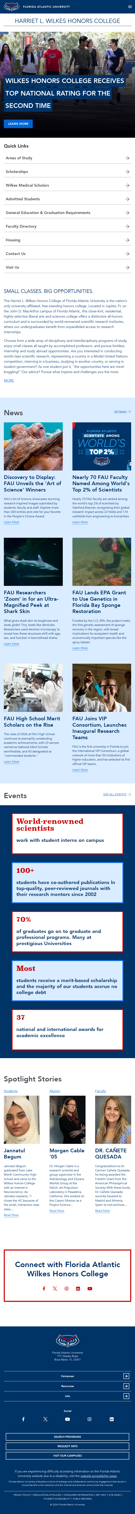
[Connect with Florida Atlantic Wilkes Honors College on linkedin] (78, 1289)
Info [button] (67, 1396)
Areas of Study (19, 158)
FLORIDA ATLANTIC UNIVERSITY (46, 7)
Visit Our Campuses (67, 1456)
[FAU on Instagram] (89, 1419)
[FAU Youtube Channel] (67, 1419)
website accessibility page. (98, 1476)
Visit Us (12, 267)
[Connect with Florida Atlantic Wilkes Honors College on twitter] (55, 1289)
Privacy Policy (22, 1494)
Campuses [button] (67, 1376)
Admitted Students (23, 199)
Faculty (100, 1091)
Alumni (54, 1091)
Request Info (68, 1446)
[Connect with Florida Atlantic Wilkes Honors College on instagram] (66, 1289)
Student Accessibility (57, 1498)
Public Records (82, 1498)
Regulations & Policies (47, 1494)
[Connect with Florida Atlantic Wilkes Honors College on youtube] (89, 1289)
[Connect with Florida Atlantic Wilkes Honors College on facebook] (44, 1289)
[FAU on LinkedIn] (111, 1419)
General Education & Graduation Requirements (48, 212)
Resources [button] (67, 1386)
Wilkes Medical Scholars (27, 185)
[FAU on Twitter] (45, 1419)
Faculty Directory (21, 226)
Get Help (101, 1494)
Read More (11, 1215)
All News (120, 411)
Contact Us (16, 253)
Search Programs (67, 1437)
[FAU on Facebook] (23, 1419)
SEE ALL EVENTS (114, 794)
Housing (13, 240)
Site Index (115, 1494)
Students (11, 1091)
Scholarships (17, 171)
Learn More (18, 124)
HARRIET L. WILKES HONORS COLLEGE (67, 21)
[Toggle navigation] (130, 6)
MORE (9, 380)
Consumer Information (78, 1494)
